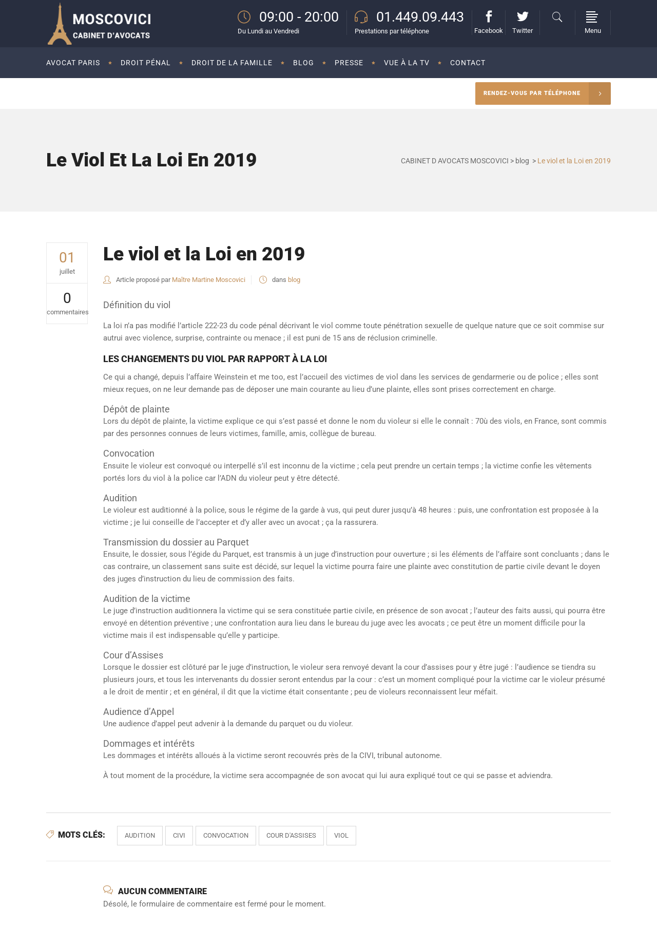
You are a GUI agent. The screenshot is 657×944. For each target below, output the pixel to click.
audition (140, 835)
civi (179, 835)
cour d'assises (291, 835)
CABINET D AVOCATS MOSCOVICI (455, 160)
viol (341, 835)
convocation (225, 835)
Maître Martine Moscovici (208, 280)
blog (522, 160)
